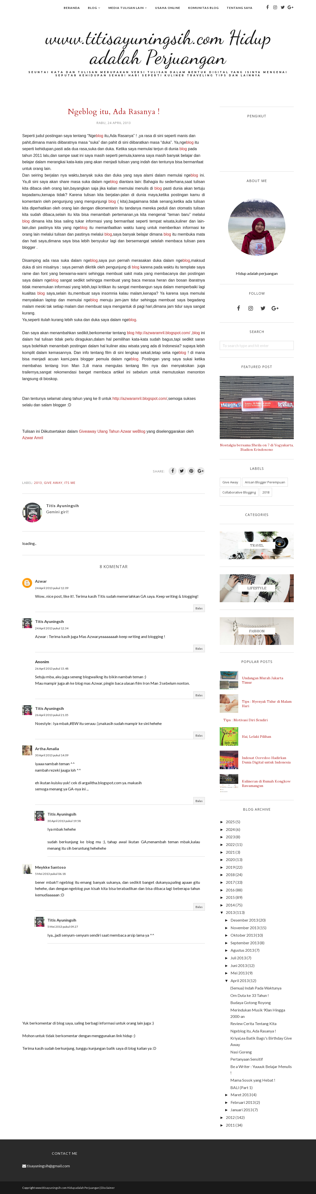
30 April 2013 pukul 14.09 (51, 755)
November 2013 (245, 927)
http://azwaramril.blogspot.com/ (163, 333)
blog (99, 136)
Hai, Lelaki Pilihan (256, 736)
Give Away (53, 482)
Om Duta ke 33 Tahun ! (249, 995)
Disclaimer (108, 1187)
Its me (70, 482)
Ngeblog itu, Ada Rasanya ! (253, 1031)
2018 (265, 492)
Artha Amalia (47, 748)
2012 (230, 1117)
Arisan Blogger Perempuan (265, 482)
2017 (230, 882)
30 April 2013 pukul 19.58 (64, 821)
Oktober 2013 (243, 935)
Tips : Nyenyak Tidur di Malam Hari (267, 703)
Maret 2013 (241, 1094)
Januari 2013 (241, 1109)
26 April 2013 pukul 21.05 (51, 715)
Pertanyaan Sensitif (246, 1059)
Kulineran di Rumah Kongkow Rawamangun (266, 783)
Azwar (41, 581)
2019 (230, 867)
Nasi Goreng (241, 1052)
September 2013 (245, 942)
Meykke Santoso (50, 867)
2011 (230, 1125)
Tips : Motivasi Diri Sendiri (245, 720)
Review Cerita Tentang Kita (253, 1023)
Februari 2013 (243, 1102)
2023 (230, 836)
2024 (230, 829)
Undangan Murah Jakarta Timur (262, 680)
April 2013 (240, 980)
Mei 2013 (239, 972)
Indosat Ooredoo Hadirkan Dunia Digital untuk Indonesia (266, 760)
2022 (230, 844)
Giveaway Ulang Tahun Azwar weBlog (112, 431)
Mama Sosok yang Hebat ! (252, 1080)
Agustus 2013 (242, 950)
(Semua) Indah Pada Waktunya (255, 988)
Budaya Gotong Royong (250, 1002)
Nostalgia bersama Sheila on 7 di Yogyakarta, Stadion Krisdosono (257, 447)
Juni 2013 (239, 965)
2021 (230, 852)
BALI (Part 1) (241, 1087)
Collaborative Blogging (239, 492)
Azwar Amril (33, 438)
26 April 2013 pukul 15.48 (51, 668)
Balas (199, 608)
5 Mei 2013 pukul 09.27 (62, 926)
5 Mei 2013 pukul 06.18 (50, 874)
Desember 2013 (244, 920)
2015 (230, 897)
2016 (230, 889)
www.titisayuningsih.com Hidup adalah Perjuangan (158, 47)
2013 (38, 482)
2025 (230, 821)
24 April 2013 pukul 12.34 (51, 628)
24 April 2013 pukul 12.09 (51, 588)
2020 (230, 859)
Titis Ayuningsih (49, 621)
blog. (136, 359)
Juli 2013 (238, 957)
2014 (230, 905)
